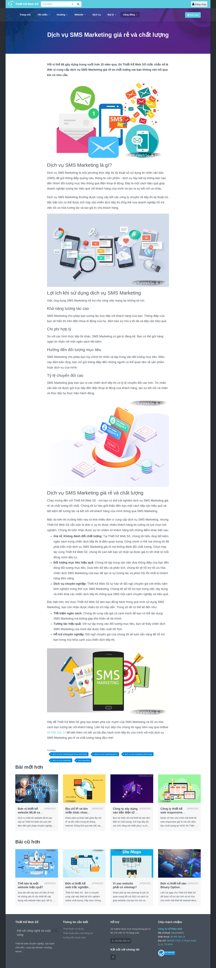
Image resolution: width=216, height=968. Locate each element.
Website (80, 14)
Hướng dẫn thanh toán (74, 937)
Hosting (62, 14)
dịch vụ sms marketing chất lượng (138, 754)
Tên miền (43, 14)
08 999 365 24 (56, 732)
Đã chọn (193, 15)
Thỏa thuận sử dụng (73, 928)
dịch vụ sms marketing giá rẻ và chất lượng (70, 754)
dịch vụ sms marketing (62, 760)
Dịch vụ (97, 14)
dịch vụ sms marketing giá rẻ (105, 754)
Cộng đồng (130, 14)
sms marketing (84, 760)
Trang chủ (25, 14)
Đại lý (112, 14)
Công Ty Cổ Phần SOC (170, 929)
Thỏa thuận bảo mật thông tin (78, 933)
